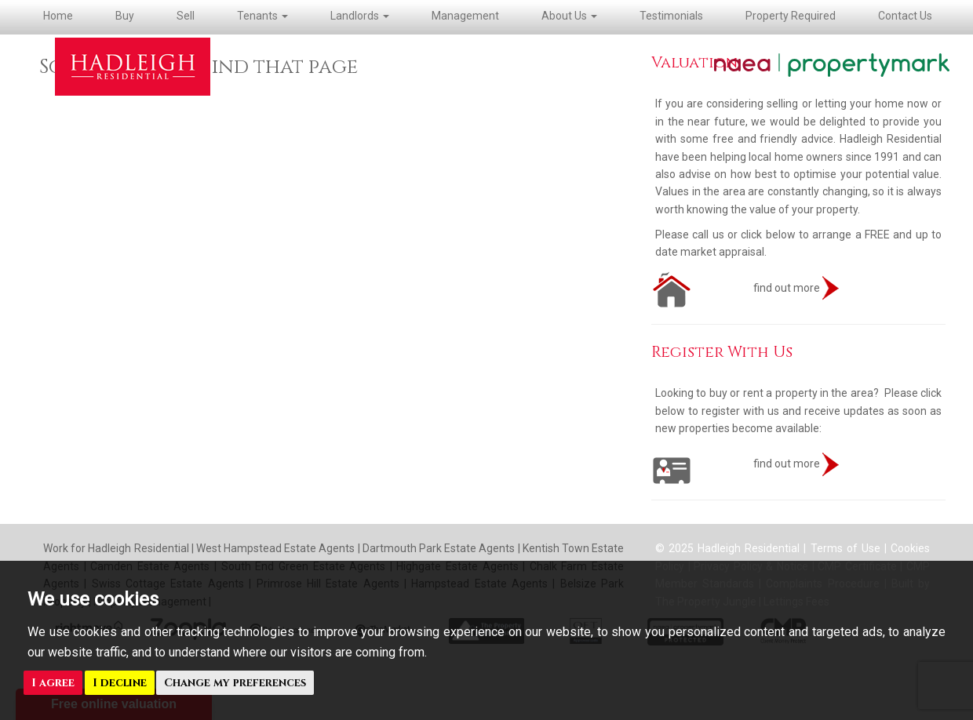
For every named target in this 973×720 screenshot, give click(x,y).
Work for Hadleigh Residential (117, 548)
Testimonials (671, 15)
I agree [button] (53, 682)
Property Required (790, 15)
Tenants (262, 15)
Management (465, 15)
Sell (186, 15)
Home (58, 15)
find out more (745, 288)
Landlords (359, 15)
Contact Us (905, 15)
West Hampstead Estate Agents (275, 548)
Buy (124, 15)
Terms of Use (845, 548)
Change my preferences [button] (235, 682)
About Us (569, 15)
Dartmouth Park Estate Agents (439, 548)
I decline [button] (120, 682)
